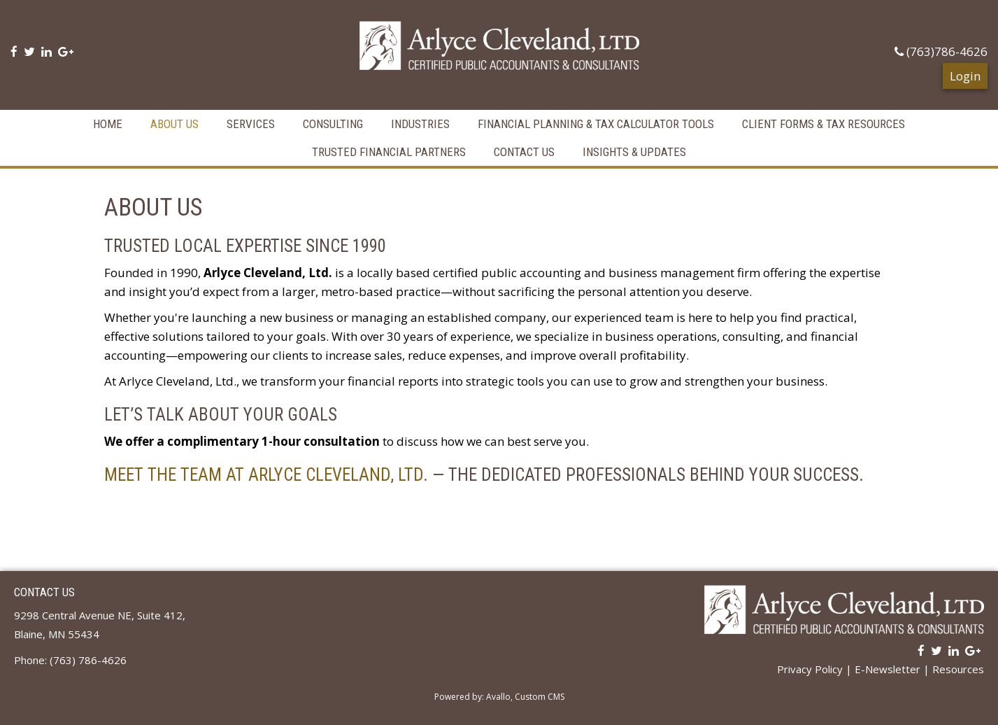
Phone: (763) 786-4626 (70, 660)
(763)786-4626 (941, 51)
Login (965, 76)
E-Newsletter (887, 669)
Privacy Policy (810, 669)
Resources (958, 669)
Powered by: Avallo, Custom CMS (499, 697)
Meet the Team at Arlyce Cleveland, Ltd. (266, 475)
